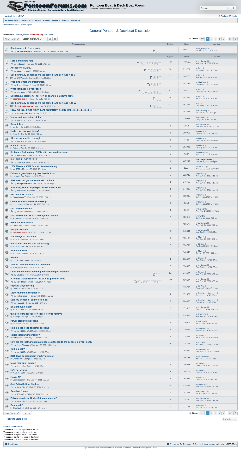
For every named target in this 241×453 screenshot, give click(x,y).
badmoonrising (36, 35)
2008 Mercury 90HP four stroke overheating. (34, 166)
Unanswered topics (11, 25)
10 (156, 64)
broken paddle (23, 296)
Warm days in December (23, 236)
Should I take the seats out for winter (30, 264)
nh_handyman (204, 48)
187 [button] (231, 38)
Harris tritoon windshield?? (25, 335)
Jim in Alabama (23, 345)
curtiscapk (21, 64)
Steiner (201, 258)
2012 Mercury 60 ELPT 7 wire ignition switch (34, 215)
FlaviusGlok (21, 155)
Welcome (64, 51)
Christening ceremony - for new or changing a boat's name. (42, 96)
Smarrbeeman (19, 380)
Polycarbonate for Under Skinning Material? (34, 398)
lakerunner (49, 35)
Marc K (16, 134)
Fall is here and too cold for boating (29, 243)
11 (159, 64)
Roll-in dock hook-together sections (29, 328)
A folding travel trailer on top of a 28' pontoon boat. (37, 278)
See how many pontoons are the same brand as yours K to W (43, 103)
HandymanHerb (23, 51)
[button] (202, 39)
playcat (16, 176)
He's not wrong (18, 370)
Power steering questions (24, 321)
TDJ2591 (20, 303)
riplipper (16, 324)
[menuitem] (20, 16)
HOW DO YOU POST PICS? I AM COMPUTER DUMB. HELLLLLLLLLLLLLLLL (51, 110)
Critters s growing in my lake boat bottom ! (33, 173)
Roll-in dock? (17, 349)
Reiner (15, 148)
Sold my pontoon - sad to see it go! (29, 299)
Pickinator (21, 190)
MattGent (202, 82)
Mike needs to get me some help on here (32, 180)
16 (159, 282)
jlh (199, 103)
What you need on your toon (25, 89)
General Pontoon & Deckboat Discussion (120, 31)
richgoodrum (18, 204)
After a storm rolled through (25, 138)
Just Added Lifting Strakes (24, 384)
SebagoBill (17, 338)
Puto (200, 68)
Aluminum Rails (19, 250)
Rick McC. (202, 118)
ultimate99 (17, 359)
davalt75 (20, 387)
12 (145, 282)
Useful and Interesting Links (25, 117)
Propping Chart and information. (27, 82)
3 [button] (215, 38)
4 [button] (219, 38)
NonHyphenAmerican (207, 293)
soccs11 (16, 253)
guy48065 (21, 331)
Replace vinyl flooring (22, 285)
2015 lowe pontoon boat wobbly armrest (31, 356)
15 (156, 282)
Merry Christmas (19, 229)
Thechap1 (17, 408)
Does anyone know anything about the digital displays (39, 271)
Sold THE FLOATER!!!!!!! (23, 159)
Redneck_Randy (22, 35)
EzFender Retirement (21, 222)
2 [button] (211, 38)
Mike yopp (17, 267)
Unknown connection (21, 208)
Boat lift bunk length (21, 306)
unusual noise (18, 145)
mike (19, 71)
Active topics (26, 25)
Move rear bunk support (23, 363)
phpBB (127, 448)
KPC (200, 89)
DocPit (15, 288)
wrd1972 (16, 169)
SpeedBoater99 (19, 197)
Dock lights (16, 124)
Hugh (19, 366)
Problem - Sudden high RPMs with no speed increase (38, 152)
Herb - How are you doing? (24, 131)
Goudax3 (20, 275)
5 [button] (223, 38)
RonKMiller (21, 282)
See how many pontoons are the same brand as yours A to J (42, 75)
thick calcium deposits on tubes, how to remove (36, 314)
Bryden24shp (22, 85)
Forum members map (21, 60)
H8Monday (202, 110)
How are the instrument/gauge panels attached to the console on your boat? (51, 342)
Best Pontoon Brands (22, 194)
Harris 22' (15, 377)
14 (152, 282)
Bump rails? (16, 405)
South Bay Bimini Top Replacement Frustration (35, 187)
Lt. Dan (16, 127)
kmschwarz (17, 218)
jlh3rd (200, 216)
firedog (16, 317)
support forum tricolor (106, 448)
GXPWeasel (22, 78)
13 (149, 282)
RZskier (20, 212)
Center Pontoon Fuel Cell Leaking (28, 201)
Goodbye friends (19, 391)
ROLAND (20, 394)
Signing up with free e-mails (25, 48)
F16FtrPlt (202, 314)
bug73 (19, 120)
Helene (14, 257)
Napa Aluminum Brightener (25, 292)
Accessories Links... (21, 67)
